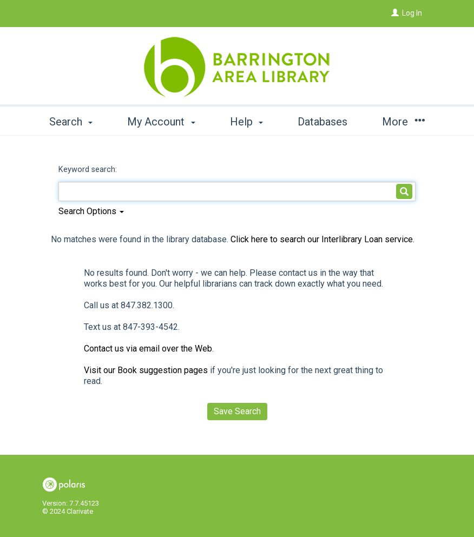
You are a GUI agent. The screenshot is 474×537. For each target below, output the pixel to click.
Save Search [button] (237, 411)
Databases (322, 121)
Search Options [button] (91, 211)
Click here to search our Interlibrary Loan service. (322, 239)
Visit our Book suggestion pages (146, 370)
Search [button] (71, 121)
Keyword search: (88, 169)
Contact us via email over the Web (148, 348)
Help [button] (246, 121)
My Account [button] (161, 121)
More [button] (403, 121)
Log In (412, 13)
